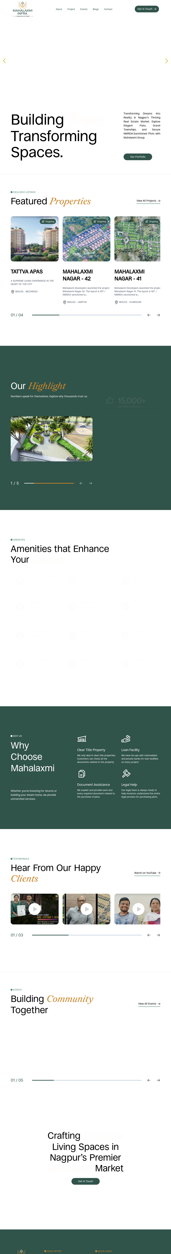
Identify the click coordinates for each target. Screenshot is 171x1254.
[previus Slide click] (149, 315)
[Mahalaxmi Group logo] (22, 9)
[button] (166, 60)
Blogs (96, 9)
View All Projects (148, 200)
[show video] (35, 909)
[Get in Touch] (147, 9)
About (59, 9)
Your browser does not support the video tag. (85, 61)
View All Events (149, 1003)
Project (71, 9)
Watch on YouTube (147, 872)
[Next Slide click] (158, 315)
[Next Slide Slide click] (158, 935)
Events (84, 9)
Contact (108, 9)
